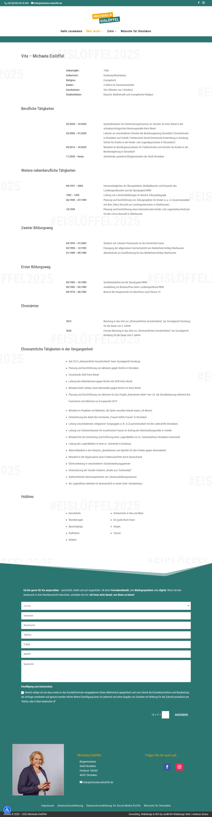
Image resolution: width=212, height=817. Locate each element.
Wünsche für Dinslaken (136, 31)
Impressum (47, 805)
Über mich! (93, 31)
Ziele (110, 31)
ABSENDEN (181, 715)
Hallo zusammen (71, 31)
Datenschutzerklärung (70, 805)
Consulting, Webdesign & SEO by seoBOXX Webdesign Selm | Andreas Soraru (168, 814)
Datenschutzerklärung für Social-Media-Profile (113, 805)
